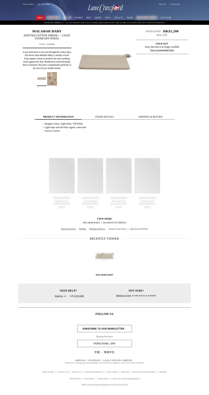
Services (125, 372)
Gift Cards (112, 372)
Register (174, 4)
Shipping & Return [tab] (151, 117)
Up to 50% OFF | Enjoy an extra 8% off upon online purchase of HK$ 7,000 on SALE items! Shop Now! (104, 22)
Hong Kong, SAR (112, 343)
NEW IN (67, 18)
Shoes (98, 18)
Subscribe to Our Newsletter (104, 328)
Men (88, 18)
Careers (162, 372)
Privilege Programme (144, 372)
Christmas (53, 18)
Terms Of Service (75, 379)
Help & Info (48, 372)
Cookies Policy (103, 379)
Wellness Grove (147, 18)
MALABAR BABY (47, 31)
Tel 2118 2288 (43, 4)
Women (79, 18)
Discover (166, 18)
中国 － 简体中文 (104, 352)
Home (130, 18)
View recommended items (162, 50)
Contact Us (63, 372)
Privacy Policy (89, 379)
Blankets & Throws (114, 223)
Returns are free (123, 295)
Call (75, 296)
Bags (108, 18)
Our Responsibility (94, 372)
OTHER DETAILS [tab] (104, 117)
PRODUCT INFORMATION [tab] (58, 117)
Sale (40, 18)
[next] (129, 64)
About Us (76, 372)
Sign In (163, 4)
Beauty (118, 18)
